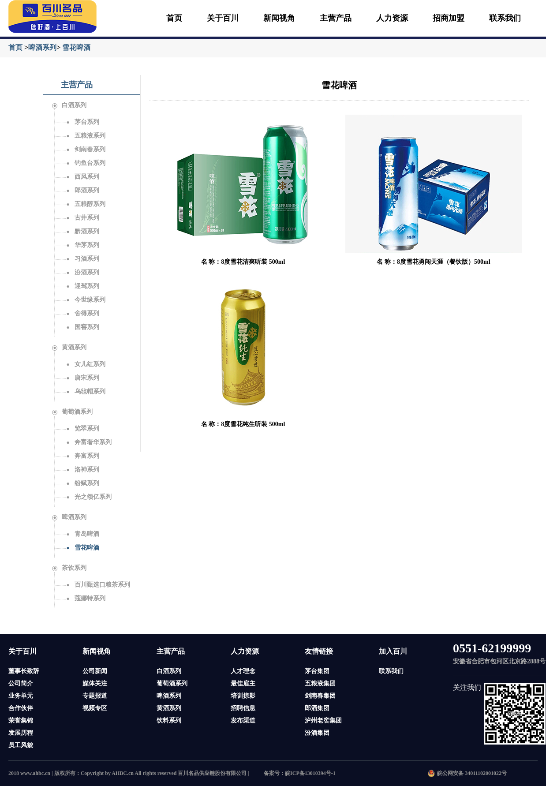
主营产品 (336, 18)
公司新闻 (94, 671)
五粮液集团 (320, 683)
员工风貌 (20, 745)
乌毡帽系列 (85, 391)
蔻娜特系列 (85, 598)
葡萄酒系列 (72, 411)
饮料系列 (169, 720)
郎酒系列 (82, 190)
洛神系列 (82, 469)
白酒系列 (69, 105)
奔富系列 (82, 456)
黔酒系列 (82, 231)
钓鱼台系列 (85, 163)
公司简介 (20, 683)
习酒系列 (82, 258)
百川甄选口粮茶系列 (98, 584)
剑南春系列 (85, 149)
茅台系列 (82, 122)
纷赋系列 (82, 483)
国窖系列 (82, 327)
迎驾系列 (82, 286)
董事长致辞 (23, 671)
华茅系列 (82, 245)
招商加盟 (448, 18)
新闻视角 (279, 18)
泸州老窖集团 (323, 720)
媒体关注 (94, 683)
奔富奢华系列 (89, 442)
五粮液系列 (85, 135)
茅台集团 (317, 671)
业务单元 (20, 695)
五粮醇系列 (85, 204)
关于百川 (223, 18)
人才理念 (243, 671)
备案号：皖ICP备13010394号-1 (300, 773)
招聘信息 (243, 708)
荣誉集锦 (20, 720)
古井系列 (82, 217)
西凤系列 (82, 176)
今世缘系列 (85, 299)
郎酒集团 (317, 708)
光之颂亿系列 (89, 497)
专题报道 (94, 695)
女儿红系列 (85, 364)
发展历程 (20, 733)
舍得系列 (82, 313)
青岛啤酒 (82, 534)
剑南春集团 (320, 695)
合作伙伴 (20, 708)
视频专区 (94, 708)
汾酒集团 (317, 733)
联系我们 (505, 18)
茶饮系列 (69, 568)
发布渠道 (243, 720)
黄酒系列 (69, 347)
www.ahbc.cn (35, 773)
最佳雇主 (243, 683)
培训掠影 (243, 695)
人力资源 (392, 18)
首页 (174, 18)
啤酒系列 (42, 47)
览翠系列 (82, 428)
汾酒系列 (82, 272)
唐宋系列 (82, 377)
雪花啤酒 (76, 47)
